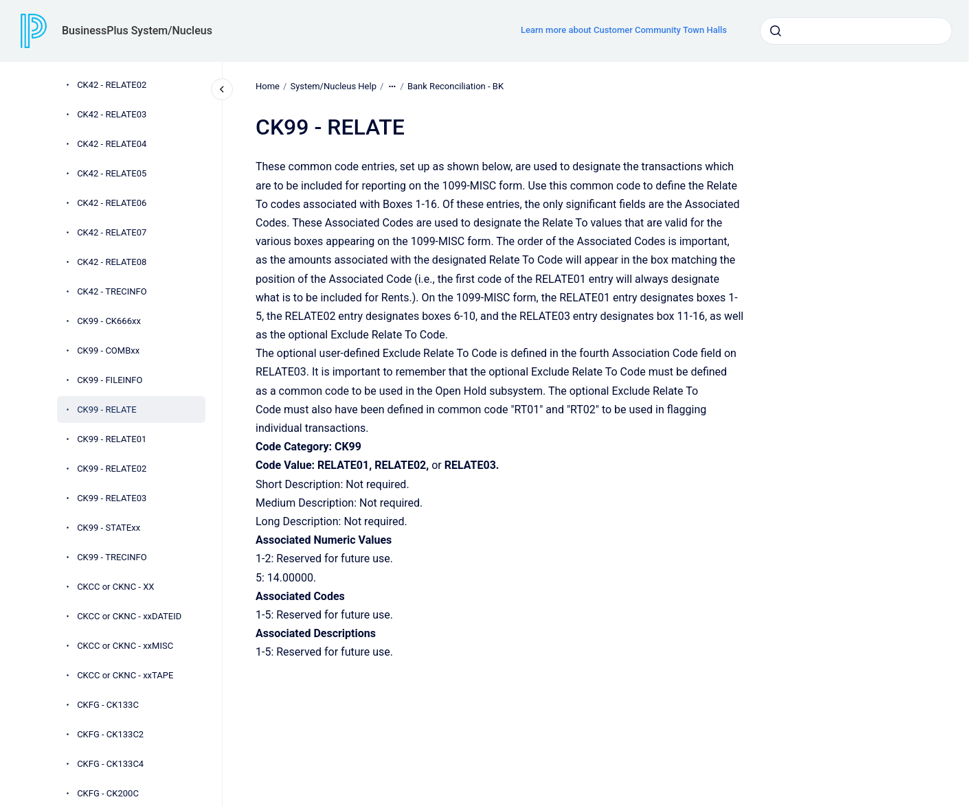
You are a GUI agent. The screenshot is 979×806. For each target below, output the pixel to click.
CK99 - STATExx (108, 527)
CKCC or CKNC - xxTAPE (125, 675)
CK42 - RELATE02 (111, 85)
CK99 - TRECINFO (112, 557)
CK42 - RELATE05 (111, 173)
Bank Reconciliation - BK (455, 86)
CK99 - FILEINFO (109, 380)
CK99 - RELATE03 (111, 498)
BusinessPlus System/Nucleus (137, 30)
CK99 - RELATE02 (111, 468)
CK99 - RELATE (107, 409)
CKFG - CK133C (108, 705)
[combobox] (856, 31)
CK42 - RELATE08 (111, 262)
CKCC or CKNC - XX (115, 587)
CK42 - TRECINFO (112, 291)
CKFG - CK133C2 (110, 734)
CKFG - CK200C (108, 793)
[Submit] (776, 31)
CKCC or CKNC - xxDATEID (129, 616)
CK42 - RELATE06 (111, 203)
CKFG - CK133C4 (110, 764)
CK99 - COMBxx (108, 350)
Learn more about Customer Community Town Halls (624, 30)
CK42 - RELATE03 (111, 114)
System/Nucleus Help (333, 86)
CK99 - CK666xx (109, 321)
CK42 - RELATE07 (111, 232)
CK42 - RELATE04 (111, 144)
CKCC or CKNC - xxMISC (125, 646)
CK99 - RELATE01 (111, 439)
